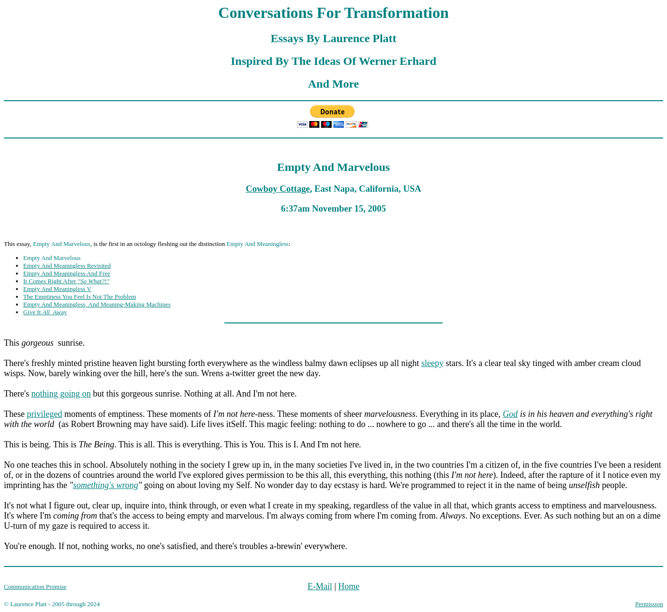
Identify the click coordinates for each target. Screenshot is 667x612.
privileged (44, 414)
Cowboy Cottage (278, 189)
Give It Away (45, 312)
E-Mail (320, 586)
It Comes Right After (66, 281)
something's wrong (105, 485)
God (510, 414)
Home (348, 586)
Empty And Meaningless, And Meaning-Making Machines (97, 304)
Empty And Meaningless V (57, 288)
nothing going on (61, 393)
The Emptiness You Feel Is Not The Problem (79, 296)
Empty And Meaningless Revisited (67, 265)
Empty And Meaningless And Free (66, 273)
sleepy (432, 363)
